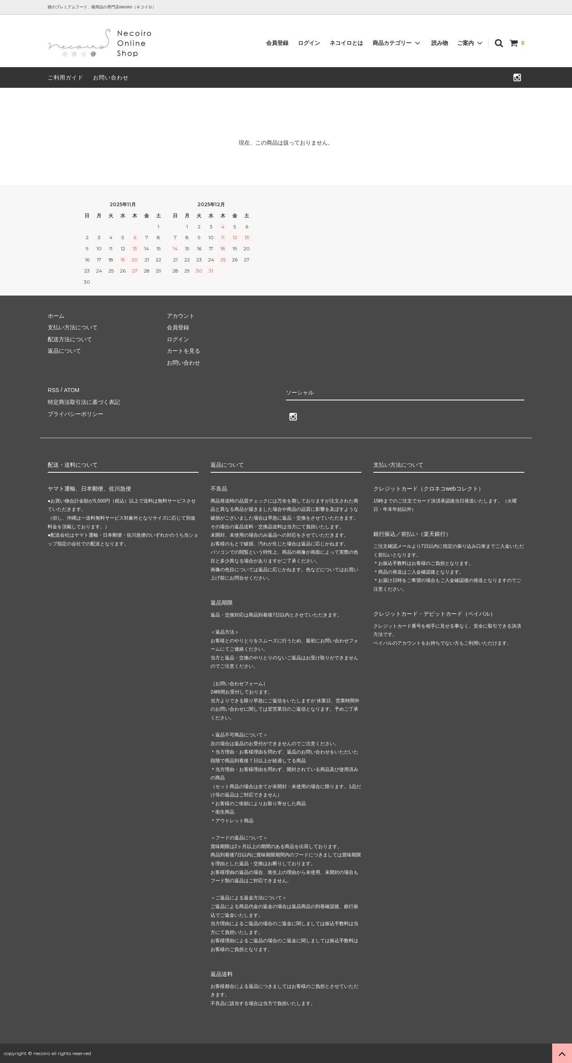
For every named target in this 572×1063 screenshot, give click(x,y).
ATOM (71, 390)
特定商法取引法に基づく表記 (84, 401)
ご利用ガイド (65, 77)
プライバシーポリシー (75, 413)
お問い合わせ (111, 77)
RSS (53, 390)
